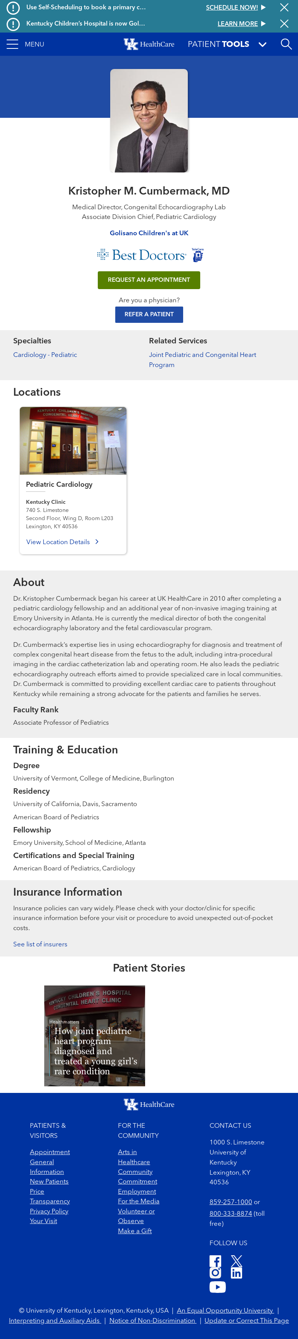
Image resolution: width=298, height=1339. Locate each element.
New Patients (49, 1182)
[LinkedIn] (236, 1274)
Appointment (50, 1152)
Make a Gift (135, 1231)
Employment (137, 1192)
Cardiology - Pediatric (45, 355)
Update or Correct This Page (246, 1321)
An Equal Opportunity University (225, 1311)
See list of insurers (40, 944)
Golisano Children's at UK (149, 233)
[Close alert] (284, 8)
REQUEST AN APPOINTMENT (149, 280)
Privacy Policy (49, 1211)
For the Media (138, 1201)
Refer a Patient (149, 315)
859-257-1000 (231, 1202)
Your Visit (43, 1221)
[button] (25, 44)
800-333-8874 (231, 1214)
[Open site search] (286, 44)
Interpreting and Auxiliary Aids (55, 1321)
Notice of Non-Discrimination (153, 1321)
